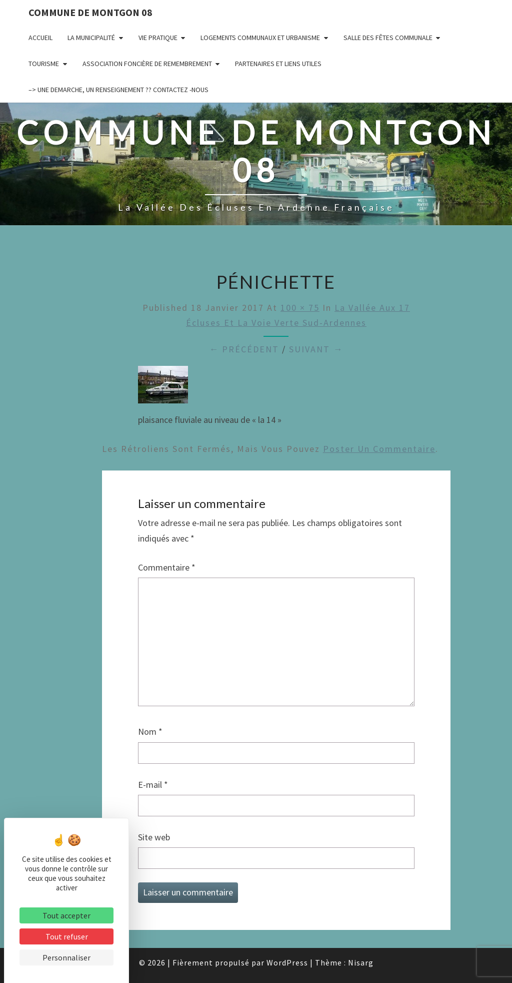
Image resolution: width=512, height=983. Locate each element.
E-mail (153, 784)
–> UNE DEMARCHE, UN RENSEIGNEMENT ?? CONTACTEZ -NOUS (118, 89)
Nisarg (361, 962)
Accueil (40, 37)
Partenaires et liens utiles (278, 63)
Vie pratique (158, 37)
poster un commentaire (379, 448)
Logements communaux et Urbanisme (260, 37)
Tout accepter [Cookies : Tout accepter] (66, 915)
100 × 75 (300, 307)
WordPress (287, 962)
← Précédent (244, 349)
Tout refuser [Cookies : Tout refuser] (67, 936)
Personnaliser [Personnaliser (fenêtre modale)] (66, 957)
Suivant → (316, 349)
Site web (154, 837)
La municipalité (91, 37)
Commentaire (167, 567)
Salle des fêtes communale (388, 37)
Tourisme (43, 63)
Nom (150, 731)
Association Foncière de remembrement (147, 63)
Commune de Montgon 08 (90, 12)
